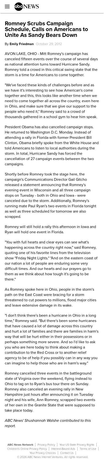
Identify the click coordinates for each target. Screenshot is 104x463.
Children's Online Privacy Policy (27, 448)
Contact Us (67, 453)
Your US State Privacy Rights (76, 444)
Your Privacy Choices (43, 453)
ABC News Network (20, 444)
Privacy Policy (46, 444)
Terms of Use (88, 448)
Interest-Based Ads (63, 448)
